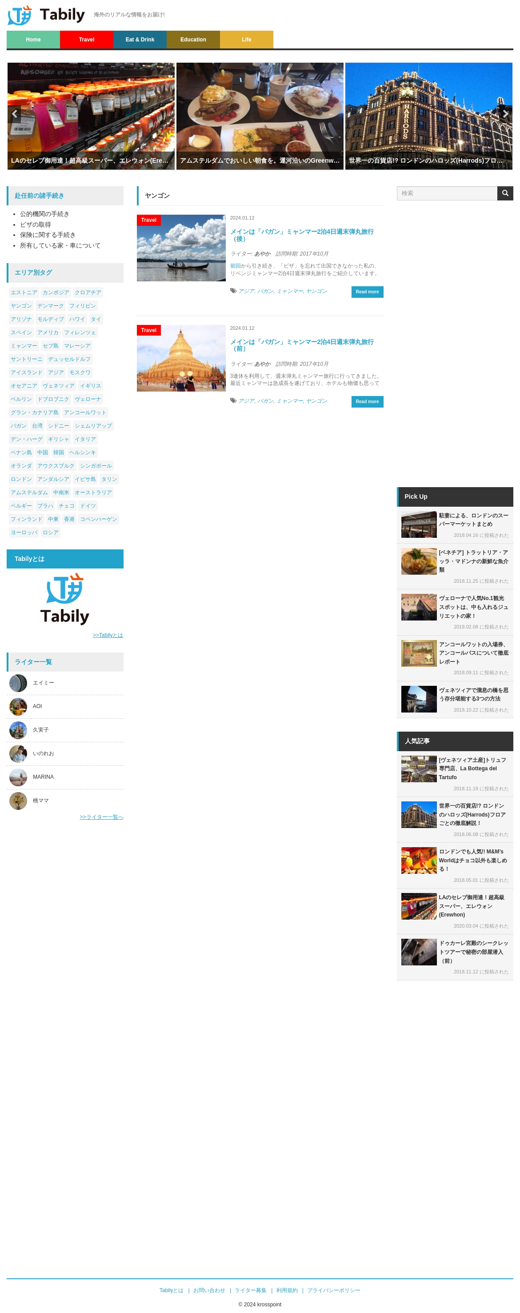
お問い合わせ (209, 1290)
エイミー (43, 683)
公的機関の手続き (45, 213)
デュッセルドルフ (69, 359)
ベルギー (21, 506)
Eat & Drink (140, 39)
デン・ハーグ (27, 439)
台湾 (37, 426)
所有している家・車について (60, 245)
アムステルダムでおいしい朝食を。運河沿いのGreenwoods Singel (260, 160)
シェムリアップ (93, 426)
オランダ (21, 466)
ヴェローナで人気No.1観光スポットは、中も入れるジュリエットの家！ (473, 607)
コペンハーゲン (98, 519)
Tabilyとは (172, 1290)
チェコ (67, 506)
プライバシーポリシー (333, 1290)
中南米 (61, 492)
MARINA (43, 777)
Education (193, 39)
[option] (91, 125)
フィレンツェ (80, 332)
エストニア (24, 292)
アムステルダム (29, 492)
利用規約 (287, 1290)
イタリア (85, 439)
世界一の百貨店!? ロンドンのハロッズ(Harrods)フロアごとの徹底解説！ (429, 160)
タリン (109, 479)
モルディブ (50, 319)
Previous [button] (14, 114)
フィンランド (27, 519)
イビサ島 (85, 479)
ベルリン (21, 399)
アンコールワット (85, 412)
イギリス (90, 386)
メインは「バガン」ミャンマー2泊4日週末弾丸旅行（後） (302, 235)
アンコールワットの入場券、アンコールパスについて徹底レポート (473, 653)
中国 (42, 452)
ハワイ (77, 319)
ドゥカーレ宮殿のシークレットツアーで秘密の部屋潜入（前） (473, 952)
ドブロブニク (53, 399)
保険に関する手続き (48, 234)
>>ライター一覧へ (101, 817)
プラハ (45, 506)
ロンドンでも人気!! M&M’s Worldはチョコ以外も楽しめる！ (473, 860)
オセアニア (24, 386)
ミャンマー (24, 346)
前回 (235, 266)
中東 (53, 519)
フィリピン (82, 306)
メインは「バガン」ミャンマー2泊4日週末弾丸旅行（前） (302, 345)
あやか (262, 254)
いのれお (43, 754)
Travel (87, 39)
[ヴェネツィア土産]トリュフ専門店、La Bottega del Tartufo (473, 769)
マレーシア (77, 346)
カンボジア (56, 292)
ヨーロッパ (24, 532)
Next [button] (505, 114)
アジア (56, 372)
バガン (19, 426)
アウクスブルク (56, 466)
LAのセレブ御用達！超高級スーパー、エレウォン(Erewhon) (91, 160)
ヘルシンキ (82, 452)
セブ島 (51, 346)
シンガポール (96, 466)
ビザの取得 (35, 224)
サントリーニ (27, 359)
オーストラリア (93, 492)
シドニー (58, 426)
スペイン (21, 332)
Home (33, 39)
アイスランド (27, 372)
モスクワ (80, 372)
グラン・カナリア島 (35, 412)
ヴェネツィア (59, 386)
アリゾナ (21, 319)
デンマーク (50, 306)
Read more (367, 291)
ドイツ (88, 506)
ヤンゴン (21, 306)
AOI (37, 707)
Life (246, 39)
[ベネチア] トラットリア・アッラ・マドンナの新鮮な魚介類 (473, 561)
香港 (69, 519)
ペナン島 (21, 452)
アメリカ (48, 332)
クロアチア (88, 292)
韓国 (58, 452)
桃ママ (41, 801)
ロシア (51, 532)
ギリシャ (58, 439)
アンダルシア (53, 479)
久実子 (41, 730)
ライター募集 (251, 1290)
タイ (96, 319)
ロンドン (21, 479)
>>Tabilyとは (108, 635)
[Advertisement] (65, 968)
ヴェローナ (88, 399)
